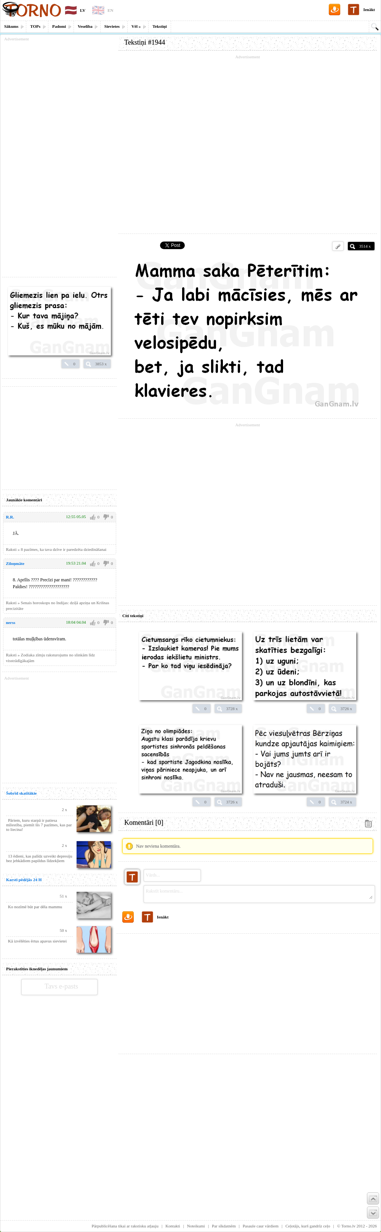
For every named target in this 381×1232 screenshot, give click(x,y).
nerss (10, 622)
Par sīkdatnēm (224, 1226)
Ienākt (369, 9)
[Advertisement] (248, 991)
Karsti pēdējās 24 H (24, 879)
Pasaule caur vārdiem (261, 1226)
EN (110, 10)
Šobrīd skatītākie (21, 793)
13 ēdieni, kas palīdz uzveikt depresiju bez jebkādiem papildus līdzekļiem (39, 858)
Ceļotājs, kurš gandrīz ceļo (307, 1226)
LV (82, 10)
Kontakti (172, 1226)
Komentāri (143, 822)
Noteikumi (196, 1226)
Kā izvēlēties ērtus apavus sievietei (37, 941)
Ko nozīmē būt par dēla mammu (35, 906)
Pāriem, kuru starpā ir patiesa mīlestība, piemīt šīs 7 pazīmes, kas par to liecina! (39, 825)
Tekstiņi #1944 (144, 42)
